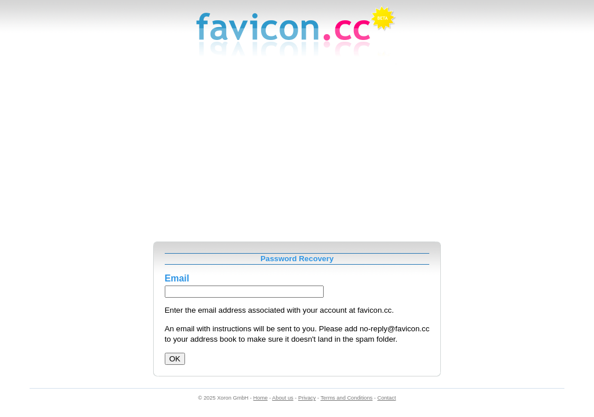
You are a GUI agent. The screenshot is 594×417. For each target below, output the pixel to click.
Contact (387, 398)
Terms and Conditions (346, 398)
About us (283, 398)
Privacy (307, 398)
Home (260, 398)
